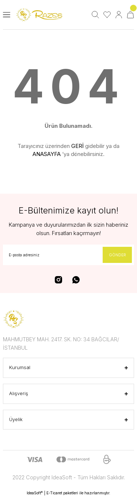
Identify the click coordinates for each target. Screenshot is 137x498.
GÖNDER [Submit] (117, 255)
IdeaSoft (35, 493)
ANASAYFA (47, 153)
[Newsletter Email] (68, 255)
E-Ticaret (54, 493)
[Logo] (40, 15)
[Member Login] (118, 14)
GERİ (77, 145)
